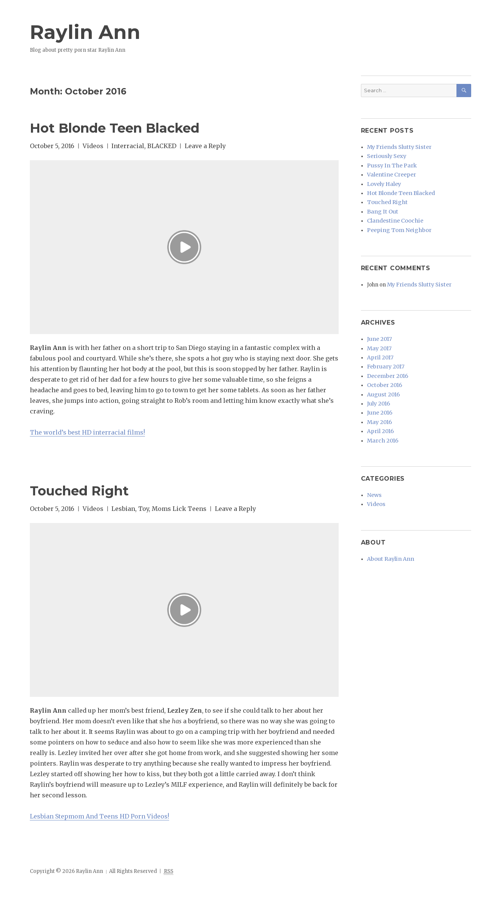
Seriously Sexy (385, 154)
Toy (143, 508)
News (373, 465)
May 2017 (378, 332)
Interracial (127, 146)
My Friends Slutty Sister (396, 146)
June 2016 (378, 388)
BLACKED (161, 146)
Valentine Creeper (389, 170)
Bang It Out (381, 202)
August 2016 (381, 372)
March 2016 (381, 411)
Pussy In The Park (389, 162)
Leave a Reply (205, 146)
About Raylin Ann (388, 526)
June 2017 (378, 324)
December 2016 (386, 356)
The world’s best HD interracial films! (87, 432)
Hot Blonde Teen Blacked (129, 127)
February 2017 (384, 348)
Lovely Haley (383, 178)
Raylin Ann (93, 31)
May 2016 (378, 396)
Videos (93, 146)
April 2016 (379, 404)
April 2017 (379, 340)
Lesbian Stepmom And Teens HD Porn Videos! (99, 816)
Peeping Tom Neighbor (396, 218)
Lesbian (123, 508)
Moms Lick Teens (179, 508)
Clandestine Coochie (392, 210)
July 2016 (377, 380)
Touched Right (88, 490)
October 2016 (383, 364)
